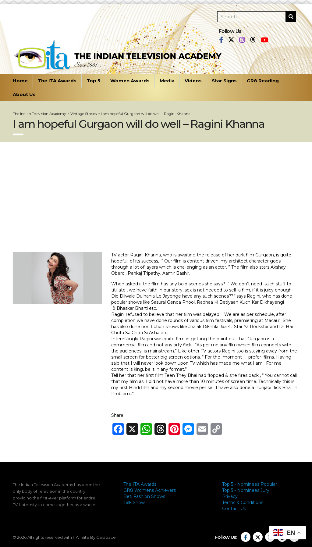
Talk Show (134, 502)
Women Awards (130, 81)
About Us (24, 94)
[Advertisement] (156, 197)
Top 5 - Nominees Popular (249, 484)
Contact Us (234, 508)
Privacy (230, 496)
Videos (193, 81)
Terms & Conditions (242, 502)
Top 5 (93, 81)
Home (20, 81)
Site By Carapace (98, 537)
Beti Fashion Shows (144, 496)
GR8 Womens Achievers (149, 490)
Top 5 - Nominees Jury (245, 490)
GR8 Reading (263, 81)
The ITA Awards (57, 81)
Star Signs (224, 81)
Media (167, 81)
